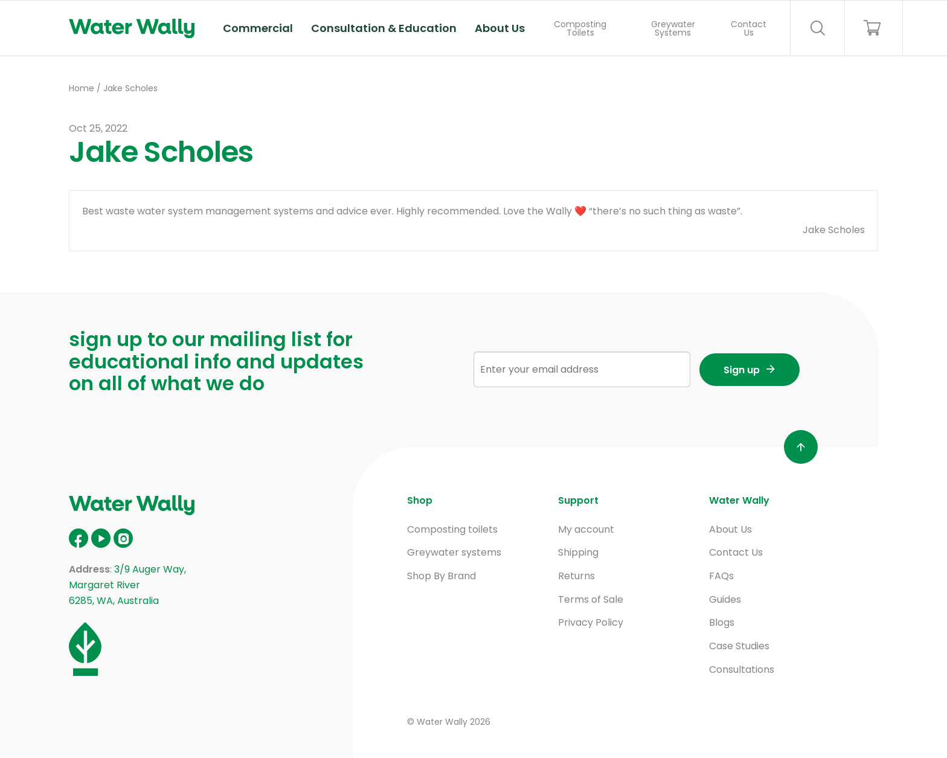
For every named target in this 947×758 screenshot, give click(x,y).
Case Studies (739, 646)
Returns (576, 576)
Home (81, 88)
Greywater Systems (673, 28)
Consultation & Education (384, 28)
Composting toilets (452, 529)
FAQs (721, 576)
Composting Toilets (580, 28)
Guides (725, 599)
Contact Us (748, 28)
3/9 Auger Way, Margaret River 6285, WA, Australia (127, 585)
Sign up (742, 370)
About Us (500, 28)
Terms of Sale (590, 599)
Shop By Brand (441, 576)
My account (586, 529)
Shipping (578, 552)
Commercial (258, 28)
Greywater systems (454, 552)
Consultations (741, 669)
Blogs (721, 622)
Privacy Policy (590, 622)
